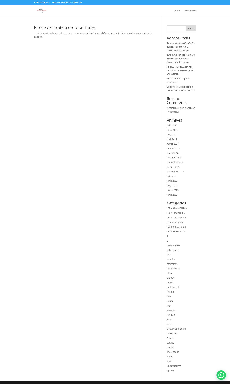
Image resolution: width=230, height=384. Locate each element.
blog (169, 254)
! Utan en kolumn (175, 222)
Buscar (191, 28)
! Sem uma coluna (176, 212)
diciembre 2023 (174, 157)
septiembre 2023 (175, 171)
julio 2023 (172, 176)
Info (169, 296)
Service (170, 342)
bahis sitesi (172, 250)
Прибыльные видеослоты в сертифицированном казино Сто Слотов (180, 70)
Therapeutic (173, 351)
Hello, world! (173, 287)
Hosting (170, 291)
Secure (170, 338)
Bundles (171, 259)
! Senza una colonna (177, 217)
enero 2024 (172, 153)
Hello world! (173, 111)
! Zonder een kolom (176, 231)
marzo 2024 (172, 143)
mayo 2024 (172, 134)
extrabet (171, 277)
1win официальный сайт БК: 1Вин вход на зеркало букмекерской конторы (181, 47)
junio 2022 (172, 194)
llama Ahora (190, 11)
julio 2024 (172, 125)
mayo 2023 (172, 185)
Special (170, 347)
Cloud (170, 273)
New (169, 319)
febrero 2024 (173, 148)
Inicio (177, 11)
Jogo (169, 305)
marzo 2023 (172, 190)
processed (172, 333)
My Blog (171, 314)
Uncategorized (174, 365)
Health (170, 282)
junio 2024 (172, 130)
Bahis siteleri (173, 245)
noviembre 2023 (175, 162)
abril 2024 (172, 139)
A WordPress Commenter (179, 107)
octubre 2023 (173, 167)
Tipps (169, 356)
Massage (171, 310)
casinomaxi (172, 263)
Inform (170, 300)
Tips (169, 361)
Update (170, 370)
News (169, 324)
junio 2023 (172, 180)
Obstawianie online (176, 328)
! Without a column (176, 226)
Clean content (174, 268)
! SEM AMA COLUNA (177, 208)
